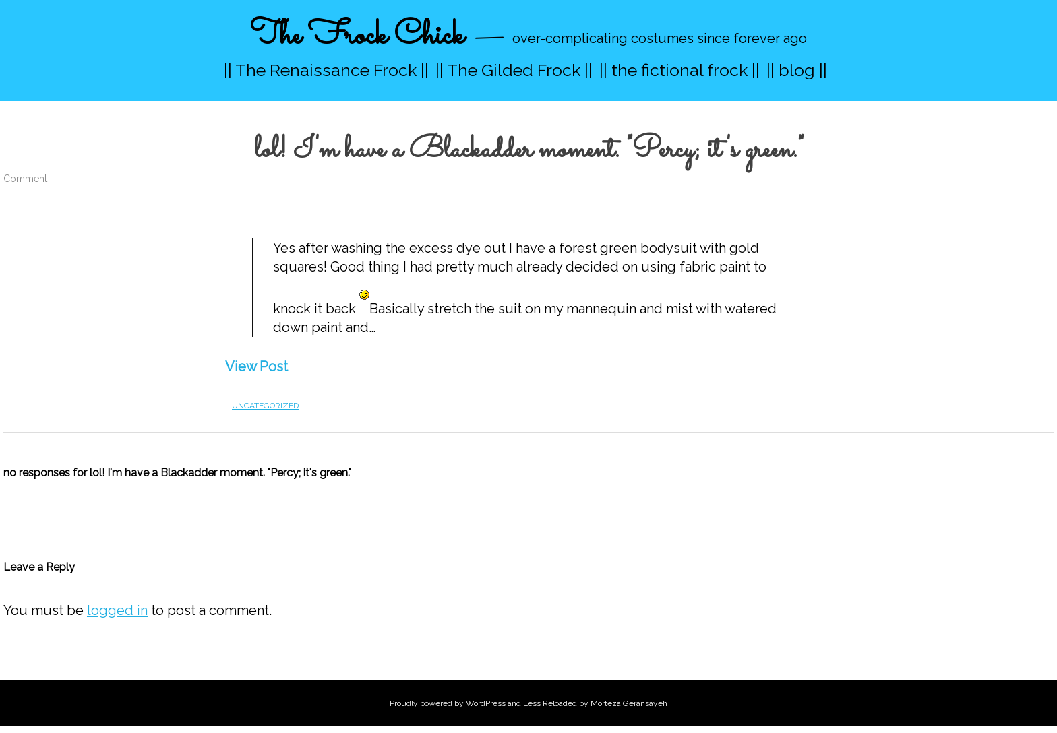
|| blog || (796, 70)
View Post (256, 366)
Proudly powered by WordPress (448, 703)
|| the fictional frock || (679, 70)
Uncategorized (265, 405)
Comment (25, 178)
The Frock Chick (357, 36)
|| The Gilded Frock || (514, 70)
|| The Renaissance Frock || (326, 70)
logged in (117, 610)
